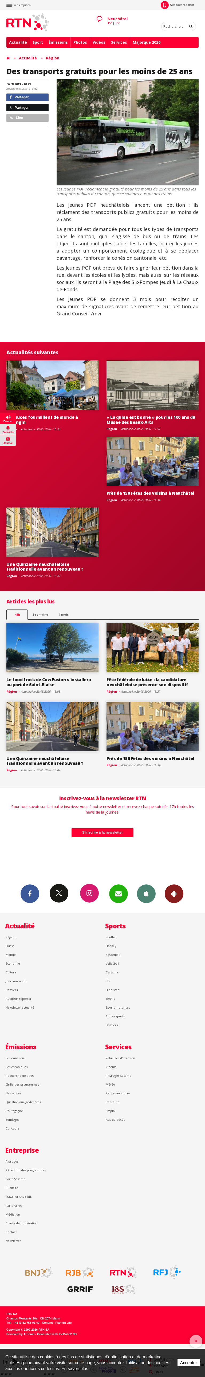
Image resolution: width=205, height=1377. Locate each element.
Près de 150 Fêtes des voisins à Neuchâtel (150, 493)
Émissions (58, 42)
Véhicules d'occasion (120, 1058)
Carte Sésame (15, 1179)
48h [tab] (17, 614)
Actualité (18, 42)
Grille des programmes (22, 1084)
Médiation (13, 1214)
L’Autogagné (14, 1110)
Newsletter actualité (20, 1007)
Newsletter (13, 1240)
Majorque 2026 (146, 42)
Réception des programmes (26, 1170)
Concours (12, 1128)
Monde (11, 954)
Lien (16, 118)
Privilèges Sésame (118, 1075)
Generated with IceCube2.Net (57, 1334)
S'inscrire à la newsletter (102, 832)
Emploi (111, 1110)
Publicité (12, 1187)
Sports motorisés (118, 1007)
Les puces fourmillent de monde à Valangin (42, 419)
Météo (110, 1084)
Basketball (113, 954)
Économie (13, 963)
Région (52, 57)
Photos (80, 42)
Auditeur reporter (18, 998)
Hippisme (112, 990)
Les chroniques (16, 1067)
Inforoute (112, 1102)
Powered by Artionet (20, 1334)
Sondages (12, 1119)
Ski (108, 981)
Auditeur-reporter (177, 5)
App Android (174, 893)
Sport (38, 42)
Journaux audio (16, 981)
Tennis (110, 998)
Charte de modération (22, 1223)
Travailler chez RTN (19, 1196)
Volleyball (112, 963)
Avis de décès (115, 1119)
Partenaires (14, 1205)
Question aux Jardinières (23, 1102)
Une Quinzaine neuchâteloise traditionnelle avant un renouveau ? (44, 566)
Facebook (30, 893)
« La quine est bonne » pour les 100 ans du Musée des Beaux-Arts (151, 419)
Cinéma (111, 1067)
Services (119, 42)
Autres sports (115, 1016)
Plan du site (63, 1322)
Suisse (10, 946)
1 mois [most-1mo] (64, 614)
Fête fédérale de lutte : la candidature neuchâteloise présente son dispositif (147, 682)
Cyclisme (112, 972)
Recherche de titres (20, 1075)
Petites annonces (118, 1093)
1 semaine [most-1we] (40, 614)
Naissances (13, 1093)
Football (111, 937)
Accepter (188, 1362)
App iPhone (146, 893)
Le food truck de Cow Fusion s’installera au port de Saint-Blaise (48, 682)
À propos (12, 1161)
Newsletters (118, 893)
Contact (11, 1232)
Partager (19, 97)
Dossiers (12, 990)
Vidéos (99, 42)
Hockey (111, 946)
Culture (11, 972)
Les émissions (15, 1058)
